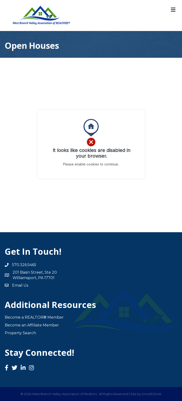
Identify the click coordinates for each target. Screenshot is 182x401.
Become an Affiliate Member (32, 325)
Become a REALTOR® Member (34, 317)
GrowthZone (151, 394)
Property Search (20, 333)
